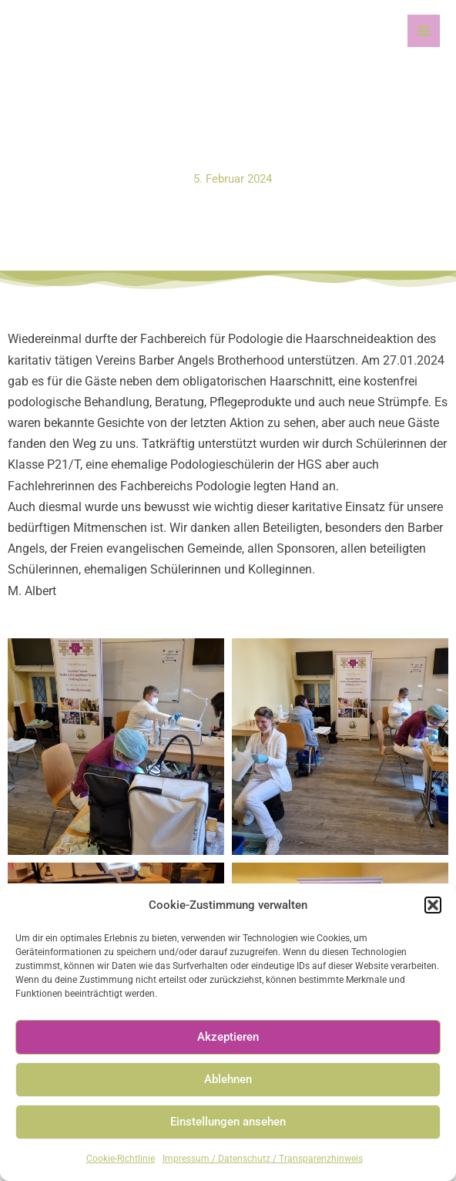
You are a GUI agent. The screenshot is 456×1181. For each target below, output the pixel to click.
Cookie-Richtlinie (120, 1158)
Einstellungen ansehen (228, 1122)
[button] (433, 905)
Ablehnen (228, 1079)
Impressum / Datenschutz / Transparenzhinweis (263, 1158)
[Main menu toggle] (423, 31)
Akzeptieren (228, 1037)
